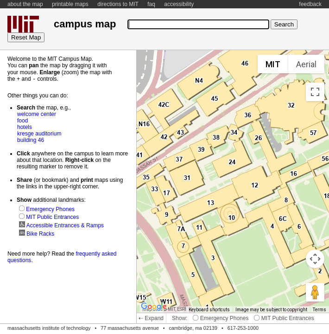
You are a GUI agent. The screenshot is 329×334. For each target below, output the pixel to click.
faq (151, 4)
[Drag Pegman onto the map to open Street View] (315, 292)
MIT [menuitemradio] (273, 64)
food (22, 120)
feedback (310, 4)
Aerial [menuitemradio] (306, 64)
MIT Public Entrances (284, 318)
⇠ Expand (151, 318)
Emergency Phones (220, 318)
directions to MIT (118, 4)
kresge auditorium (39, 133)
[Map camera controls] (315, 259)
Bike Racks (36, 233)
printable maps (70, 4)
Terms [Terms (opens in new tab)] (319, 309)
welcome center (36, 113)
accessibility (179, 4)
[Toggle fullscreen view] (315, 92)
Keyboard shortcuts (209, 309)
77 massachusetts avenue (129, 328)
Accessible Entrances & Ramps (61, 225)
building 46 (30, 139)
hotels (24, 126)
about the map (25, 4)
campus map (85, 24)
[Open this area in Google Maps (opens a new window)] (154, 307)
